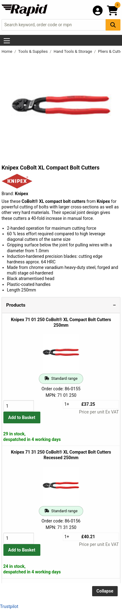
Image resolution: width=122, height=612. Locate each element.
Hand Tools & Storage (73, 51)
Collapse (104, 591)
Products (15, 305)
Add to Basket (21, 417)
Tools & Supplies (33, 51)
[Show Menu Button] (7, 40)
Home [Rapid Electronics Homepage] (7, 51)
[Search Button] (113, 25)
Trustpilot (9, 606)
